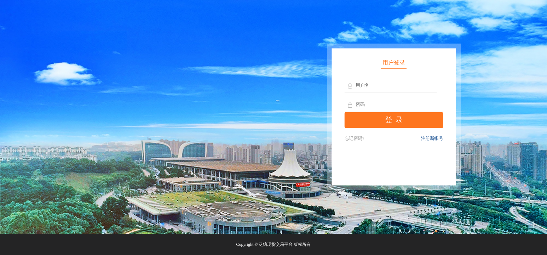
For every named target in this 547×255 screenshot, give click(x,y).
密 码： (350, 105)
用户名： (350, 86)
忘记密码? (354, 138)
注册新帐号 (432, 138)
